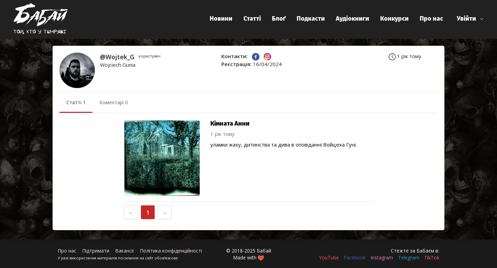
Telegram (408, 257)
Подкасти (311, 18)
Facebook (355, 257)
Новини (221, 18)
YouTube (329, 257)
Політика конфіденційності (171, 250)
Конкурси (394, 18)
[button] (470, 18)
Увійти (466, 18)
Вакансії (124, 250)
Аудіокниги (352, 18)
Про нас (431, 18)
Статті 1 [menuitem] (76, 102)
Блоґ (279, 18)
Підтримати (95, 250)
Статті (252, 18)
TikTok (431, 257)
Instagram (382, 257)
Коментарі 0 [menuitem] (113, 102)
